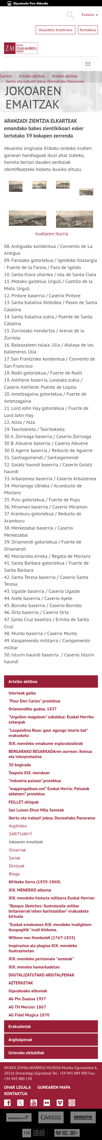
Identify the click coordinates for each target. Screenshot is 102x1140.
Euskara (90, 14)
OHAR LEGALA (17, 1087)
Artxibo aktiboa (32, 76)
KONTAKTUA (15, 1093)
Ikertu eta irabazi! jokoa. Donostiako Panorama (45, 81)
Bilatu (70, 15)
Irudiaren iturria (51, 233)
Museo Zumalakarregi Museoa (8, 64)
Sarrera (6, 76)
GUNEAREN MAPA (54, 1087)
